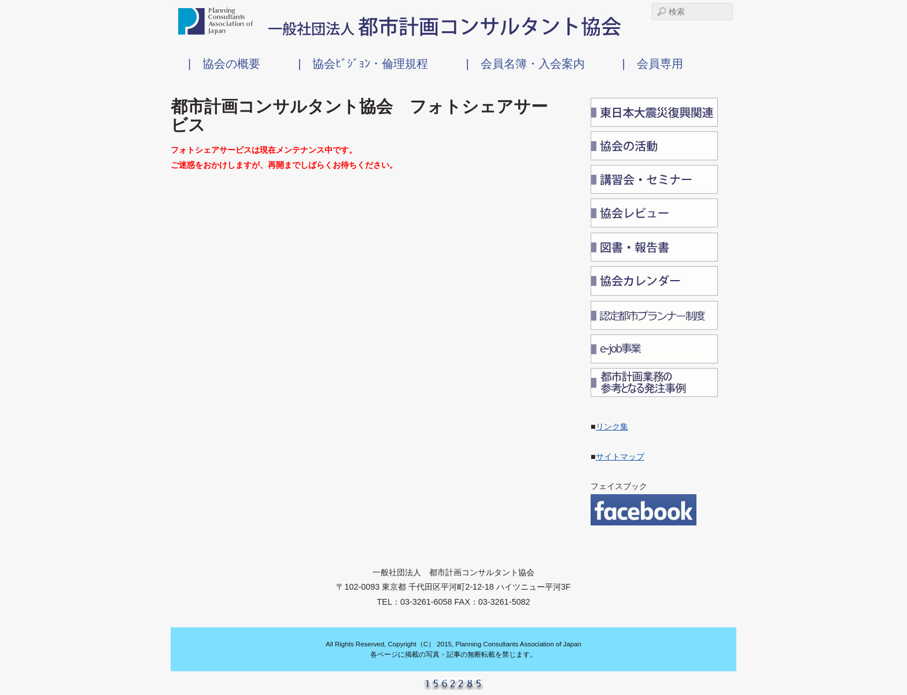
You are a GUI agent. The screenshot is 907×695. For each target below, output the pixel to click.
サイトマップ (620, 456)
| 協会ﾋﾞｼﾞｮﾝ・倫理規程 (363, 63)
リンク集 (612, 426)
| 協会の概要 (224, 63)
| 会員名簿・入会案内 (525, 63)
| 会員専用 (652, 63)
